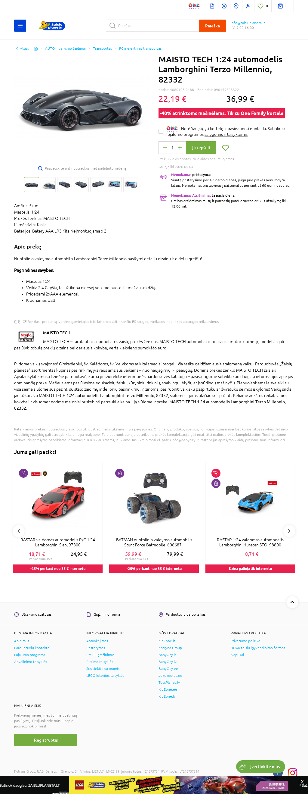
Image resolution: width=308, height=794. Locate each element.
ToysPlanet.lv (169, 682)
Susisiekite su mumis (102, 669)
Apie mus (21, 641)
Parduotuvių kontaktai (32, 648)
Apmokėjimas (97, 641)
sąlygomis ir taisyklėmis (226, 134)
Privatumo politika (245, 641)
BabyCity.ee (168, 669)
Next (289, 531)
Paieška (212, 25)
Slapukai (237, 655)
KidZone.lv (167, 696)
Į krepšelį (201, 147)
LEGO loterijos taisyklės (105, 676)
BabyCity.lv (168, 662)
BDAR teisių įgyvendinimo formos (258, 648)
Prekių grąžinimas (100, 655)
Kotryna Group (170, 648)
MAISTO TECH (56, 332)
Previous (19, 531)
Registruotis (46, 739)
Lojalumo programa (29, 655)
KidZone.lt (167, 641)
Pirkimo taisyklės (99, 662)
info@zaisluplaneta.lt (248, 23)
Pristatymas (95, 648)
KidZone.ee (168, 689)
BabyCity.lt (167, 655)
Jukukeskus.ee (170, 676)
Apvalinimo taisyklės (30, 662)
